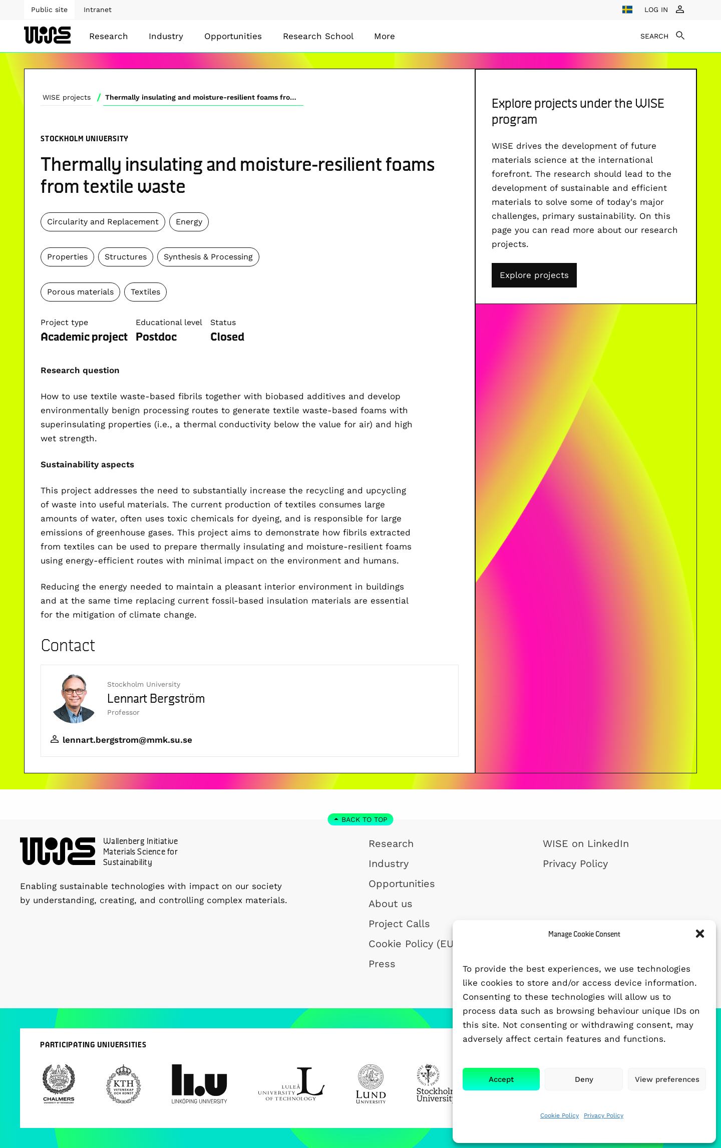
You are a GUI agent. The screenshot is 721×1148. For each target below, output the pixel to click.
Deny (584, 1079)
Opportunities (233, 36)
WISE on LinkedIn (586, 843)
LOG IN (656, 10)
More (384, 36)
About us (391, 904)
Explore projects (534, 275)
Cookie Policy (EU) (413, 944)
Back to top (364, 819)
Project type (64, 322)
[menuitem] (109, 36)
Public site (49, 10)
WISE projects (67, 97)
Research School (318, 36)
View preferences (667, 1079)
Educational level (169, 322)
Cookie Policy (559, 1115)
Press (382, 964)
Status (223, 322)
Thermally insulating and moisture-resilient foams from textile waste (204, 97)
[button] (700, 934)
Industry (166, 36)
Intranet (98, 10)
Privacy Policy (603, 1115)
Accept (501, 1079)
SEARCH (654, 36)
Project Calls (399, 924)
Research (108, 36)
